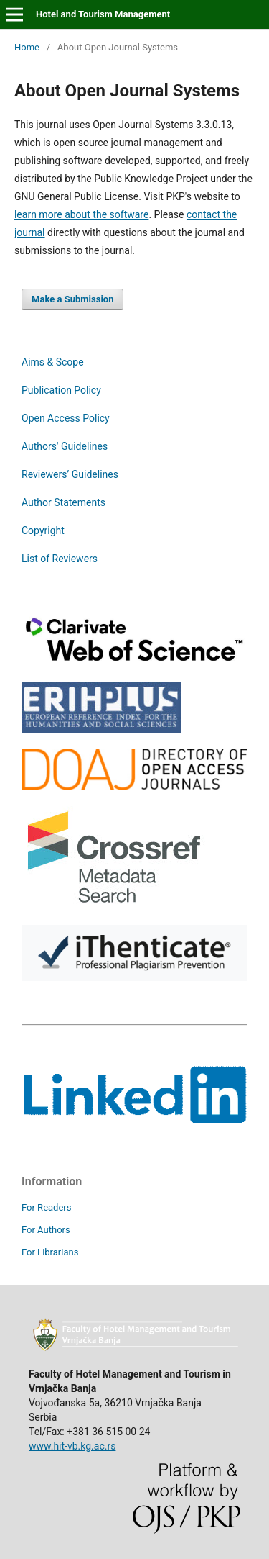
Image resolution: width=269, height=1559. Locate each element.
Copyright (43, 530)
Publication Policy (61, 390)
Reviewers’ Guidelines (70, 474)
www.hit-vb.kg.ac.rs (72, 1446)
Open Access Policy (66, 418)
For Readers (47, 1207)
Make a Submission (72, 299)
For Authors (46, 1229)
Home (26, 47)
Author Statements (63, 502)
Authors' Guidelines (65, 446)
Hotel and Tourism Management (103, 14)
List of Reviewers (60, 558)
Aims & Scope (53, 362)
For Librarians (50, 1252)
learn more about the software (81, 214)
